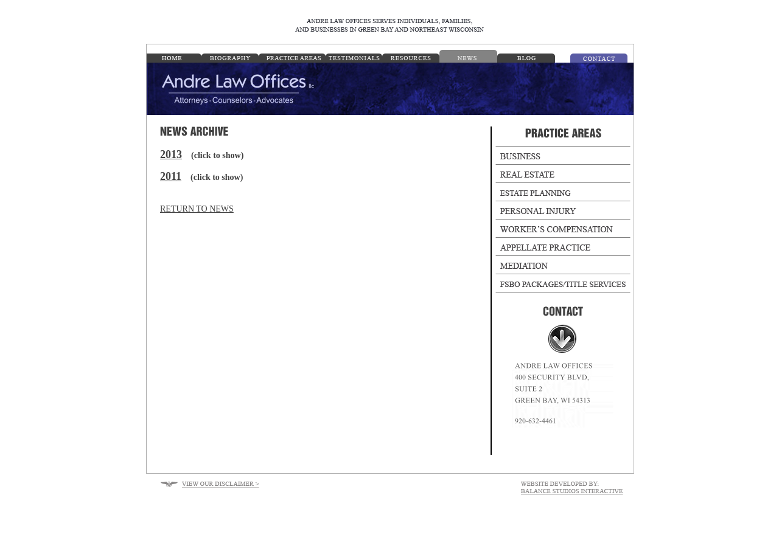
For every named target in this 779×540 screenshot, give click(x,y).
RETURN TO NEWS (197, 208)
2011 (170, 176)
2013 (171, 154)
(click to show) (217, 155)
